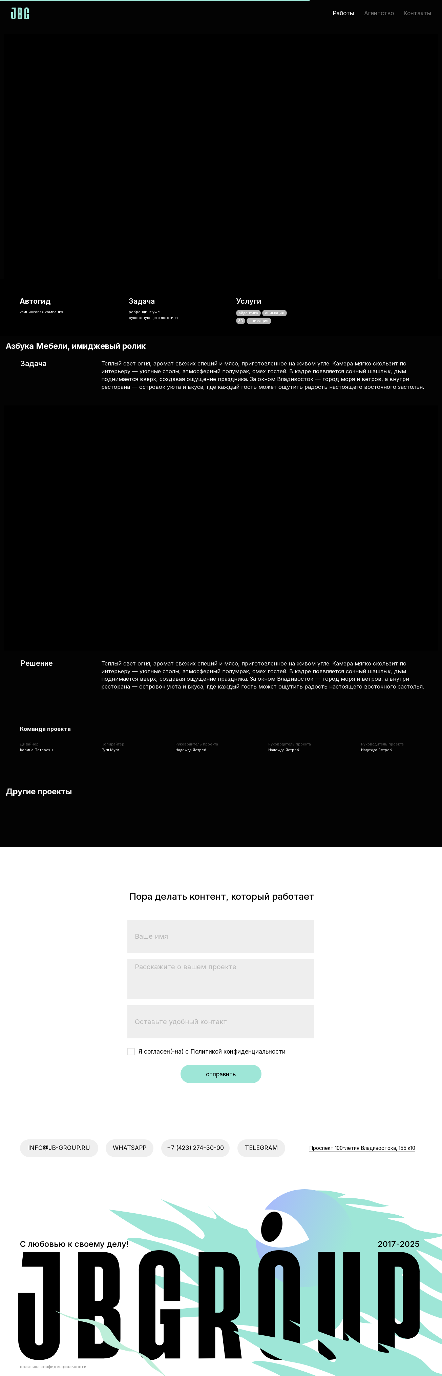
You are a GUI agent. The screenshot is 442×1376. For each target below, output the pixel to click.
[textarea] (220, 941)
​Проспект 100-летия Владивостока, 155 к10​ (362, 1110)
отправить (221, 1036)
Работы (343, 13)
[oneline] (220, 983)
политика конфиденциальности (53, 1328)
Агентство (379, 13)
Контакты (417, 13)
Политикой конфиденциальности (238, 1013)
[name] (220, 898)
